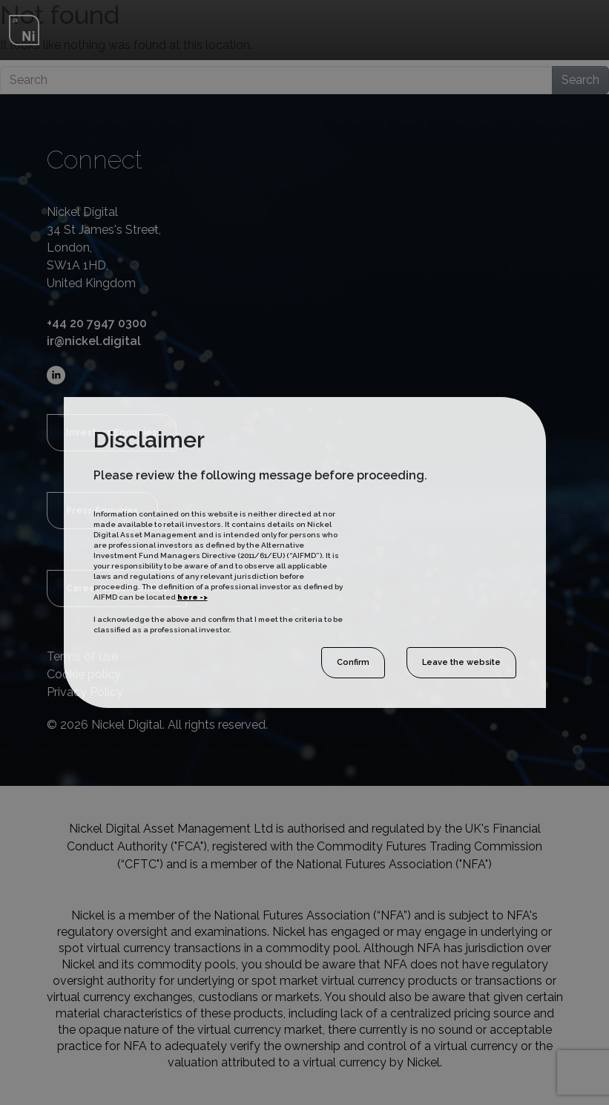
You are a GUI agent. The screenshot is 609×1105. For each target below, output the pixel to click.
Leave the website (461, 662)
